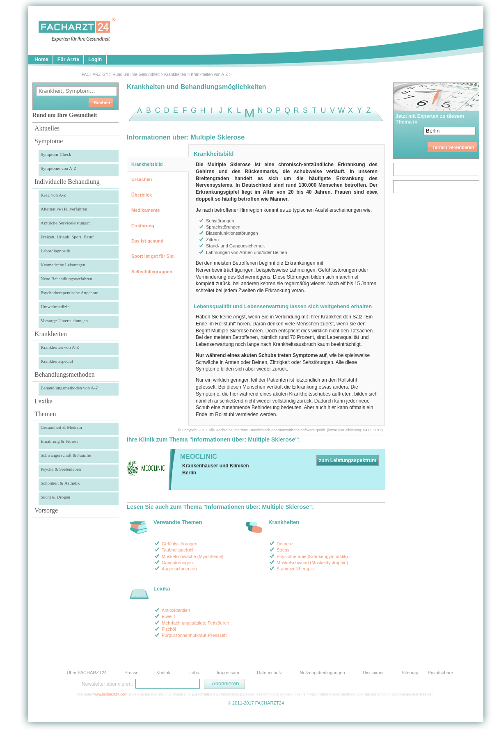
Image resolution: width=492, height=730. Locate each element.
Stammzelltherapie (295, 568)
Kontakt (164, 672)
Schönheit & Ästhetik (60, 483)
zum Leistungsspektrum (347, 460)
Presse (131, 672)
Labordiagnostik (55, 250)
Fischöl (169, 629)
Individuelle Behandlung (67, 181)
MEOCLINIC (198, 456)
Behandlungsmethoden (64, 374)
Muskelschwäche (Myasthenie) (192, 556)
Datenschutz (269, 672)
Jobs (194, 672)
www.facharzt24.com (110, 694)
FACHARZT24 (95, 74)
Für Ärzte (68, 59)
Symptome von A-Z (58, 168)
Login (95, 59)
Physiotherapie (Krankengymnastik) (312, 556)
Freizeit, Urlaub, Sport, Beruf (67, 236)
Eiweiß (168, 616)
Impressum (228, 672)
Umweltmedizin (55, 306)
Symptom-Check (56, 154)
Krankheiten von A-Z (209, 74)
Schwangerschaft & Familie (66, 455)
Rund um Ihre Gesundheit (136, 74)
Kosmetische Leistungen (63, 264)
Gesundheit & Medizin (61, 427)
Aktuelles (46, 128)
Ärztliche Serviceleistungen (66, 222)
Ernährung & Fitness (59, 441)
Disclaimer (373, 672)
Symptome (48, 140)
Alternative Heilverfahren (64, 208)
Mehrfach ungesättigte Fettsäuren (195, 622)
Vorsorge (46, 510)
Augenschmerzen (179, 568)
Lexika (43, 401)
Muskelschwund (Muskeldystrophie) (312, 562)
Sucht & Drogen (55, 496)
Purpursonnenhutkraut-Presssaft (194, 635)
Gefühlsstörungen (179, 543)
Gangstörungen (177, 562)
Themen (45, 413)
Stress (283, 549)
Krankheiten (175, 74)
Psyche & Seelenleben (61, 469)
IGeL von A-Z (53, 194)
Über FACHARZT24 (87, 672)
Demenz (285, 543)
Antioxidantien (176, 610)
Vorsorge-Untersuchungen (64, 320)
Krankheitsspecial (57, 361)
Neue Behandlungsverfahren (66, 278)
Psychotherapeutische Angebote (69, 292)
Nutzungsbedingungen (322, 672)
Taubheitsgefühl (177, 549)
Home (41, 59)
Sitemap (410, 672)
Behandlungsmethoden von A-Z (69, 387)
